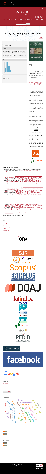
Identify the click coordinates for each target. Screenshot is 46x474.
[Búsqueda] (21, 24)
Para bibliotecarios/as (6, 386)
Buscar (28, 24)
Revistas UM (34, 0)
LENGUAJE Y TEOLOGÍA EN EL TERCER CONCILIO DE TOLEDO (26, 176)
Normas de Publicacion (29, 19)
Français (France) (6, 230)
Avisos (42, 19)
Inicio (4, 19)
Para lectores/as (5, 383)
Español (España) (6, 223)
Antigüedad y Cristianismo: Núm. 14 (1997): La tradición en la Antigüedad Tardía (19, 191)
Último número (9, 19)
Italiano (4, 225)
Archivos (15, 19)
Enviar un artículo (7, 391)
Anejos (23, 21)
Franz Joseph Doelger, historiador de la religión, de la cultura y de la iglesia (28, 190)
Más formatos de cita (33, 77)
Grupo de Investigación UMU (23, 234)
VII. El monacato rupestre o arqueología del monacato (25, 183)
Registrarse (39, 0)
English (4, 222)
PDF (41, 37)
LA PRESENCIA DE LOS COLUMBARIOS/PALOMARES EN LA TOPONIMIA (28, 192)
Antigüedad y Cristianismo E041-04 (23, 236)
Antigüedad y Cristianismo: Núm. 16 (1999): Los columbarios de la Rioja (18, 193)
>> (10, 198)
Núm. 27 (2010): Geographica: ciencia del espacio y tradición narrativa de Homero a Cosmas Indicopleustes (21, 28)
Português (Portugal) (7, 227)
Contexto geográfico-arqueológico (21, 211)
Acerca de (20, 19)
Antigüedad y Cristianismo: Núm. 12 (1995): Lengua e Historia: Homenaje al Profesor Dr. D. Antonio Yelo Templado (23, 177)
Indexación (37, 19)
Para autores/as (5, 385)
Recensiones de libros (24, 170)
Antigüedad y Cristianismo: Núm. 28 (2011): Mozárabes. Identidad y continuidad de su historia (24, 179)
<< (3, 198)
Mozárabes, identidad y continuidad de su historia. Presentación (26, 178)
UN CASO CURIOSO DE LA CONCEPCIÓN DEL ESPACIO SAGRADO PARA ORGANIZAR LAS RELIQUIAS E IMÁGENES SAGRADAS (24, 188)
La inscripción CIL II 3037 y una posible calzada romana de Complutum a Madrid (24, 204)
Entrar (43, 0)
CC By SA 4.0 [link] (31, 101)
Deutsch (4, 228)
